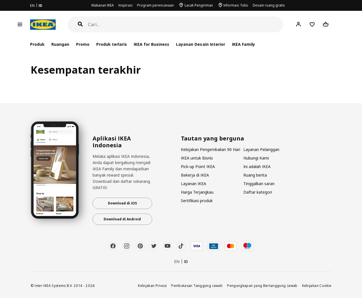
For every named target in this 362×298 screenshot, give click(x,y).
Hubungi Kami (256, 158)
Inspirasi (125, 5)
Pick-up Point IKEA (198, 166)
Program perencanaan (155, 5)
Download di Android (122, 219)
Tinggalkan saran (259, 183)
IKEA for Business (151, 44)
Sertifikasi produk (197, 200)
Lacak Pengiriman (199, 5)
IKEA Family (243, 44)
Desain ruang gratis (269, 5)
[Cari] (185, 24)
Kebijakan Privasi (152, 285)
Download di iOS (122, 203)
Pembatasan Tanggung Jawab (197, 285)
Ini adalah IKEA (257, 166)
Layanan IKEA (193, 183)
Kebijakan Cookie (317, 285)
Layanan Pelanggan (261, 149)
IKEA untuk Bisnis (197, 158)
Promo (82, 44)
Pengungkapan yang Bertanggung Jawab (262, 285)
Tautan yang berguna (212, 138)
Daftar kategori (257, 192)
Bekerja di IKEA (195, 175)
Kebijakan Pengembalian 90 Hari (210, 149)
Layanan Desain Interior (200, 44)
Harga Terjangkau (197, 192)
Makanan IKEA (102, 5)
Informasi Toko (235, 5)
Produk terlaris (111, 44)
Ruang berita (255, 175)
